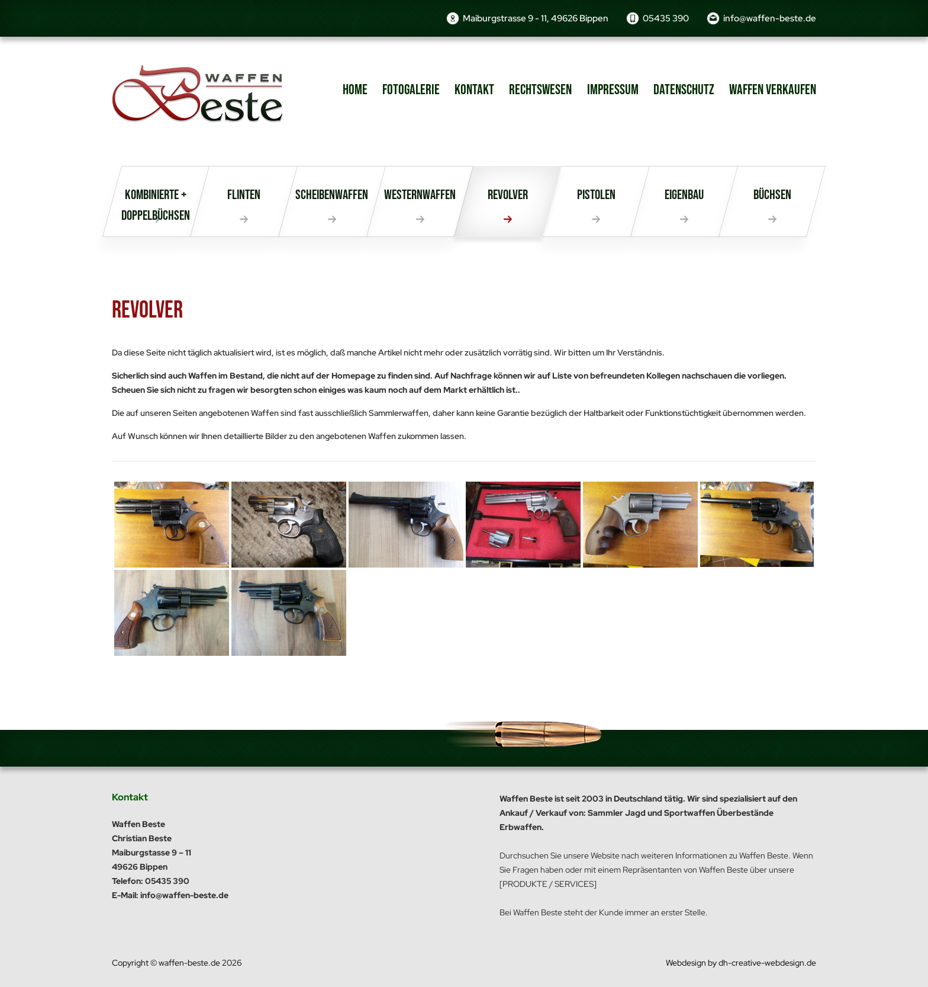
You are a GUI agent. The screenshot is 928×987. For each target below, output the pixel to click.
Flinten (243, 195)
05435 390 (666, 18)
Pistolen (596, 195)
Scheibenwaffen (331, 195)
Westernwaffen (420, 195)
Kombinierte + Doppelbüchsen (155, 205)
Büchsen (772, 195)
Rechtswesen (540, 89)
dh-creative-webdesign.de (767, 962)
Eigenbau (684, 195)
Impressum (613, 89)
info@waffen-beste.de (769, 18)
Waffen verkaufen (772, 89)
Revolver (508, 195)
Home (355, 89)
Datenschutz (683, 89)
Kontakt (474, 89)
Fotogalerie (411, 89)
